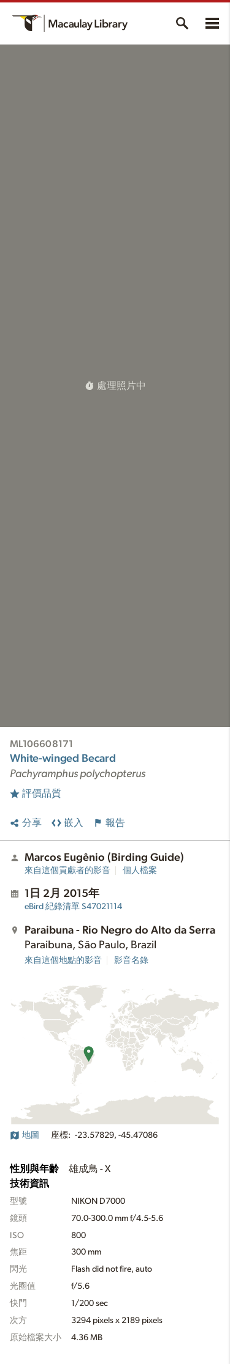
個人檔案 (140, 870)
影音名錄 (131, 960)
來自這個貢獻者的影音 (67, 870)
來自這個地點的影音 (63, 960)
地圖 (24, 1135)
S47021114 (73, 906)
